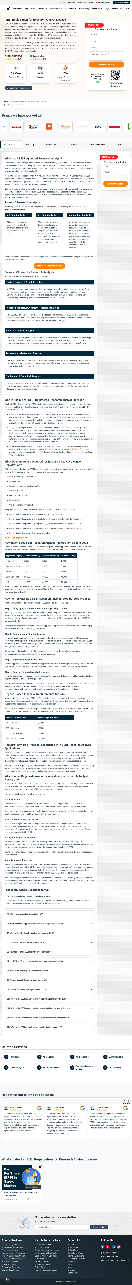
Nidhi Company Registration (13, 1256)
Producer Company (9, 1264)
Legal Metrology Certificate (46, 1256)
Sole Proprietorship (10, 1261)
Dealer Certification (43, 1244)
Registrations (55, 9)
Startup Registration (10, 1270)
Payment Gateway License (46, 1270)
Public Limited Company (12, 1258)
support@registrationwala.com (116, 1260)
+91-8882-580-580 (85, 2)
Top (7, 1279)
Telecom (41, 9)
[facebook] (102, 1247)
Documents (52, 144)
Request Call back (106, 64)
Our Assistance (98, 144)
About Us (71, 1244)
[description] (106, 56)
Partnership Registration (12, 1267)
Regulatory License (33, 1187)
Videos (70, 1267)
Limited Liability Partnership (13, 1253)
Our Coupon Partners (76, 1258)
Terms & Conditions (76, 1256)
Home (6, 101)
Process (74, 144)
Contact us (72, 1273)
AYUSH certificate (42, 1261)
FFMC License (40, 1258)
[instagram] (119, 1247)
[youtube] (107, 1247)
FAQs (120, 144)
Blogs (107, 9)
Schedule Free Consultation (17, 88)
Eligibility (30, 144)
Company (17, 9)
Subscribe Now (99, 1227)
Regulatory (29, 9)
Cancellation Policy (76, 1253)
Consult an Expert (122, 2)
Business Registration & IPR (89, 9)
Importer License (42, 1247)
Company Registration (11, 1244)
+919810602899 (67, 2)
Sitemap (71, 1270)
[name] (106, 34)
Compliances (69, 9)
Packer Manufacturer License (47, 1250)
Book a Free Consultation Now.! (49, 266)
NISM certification (78, 449)
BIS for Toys (40, 1267)
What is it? (8, 144)
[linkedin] (114, 1247)
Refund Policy (73, 1250)
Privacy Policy (74, 1247)
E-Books (71, 1261)
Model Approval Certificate (46, 1253)
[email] (106, 41)
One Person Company (10, 1250)
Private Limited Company (12, 1247)
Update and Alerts (103, 2)
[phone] (106, 47)
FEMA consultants (42, 1264)
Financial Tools (117, 9)
